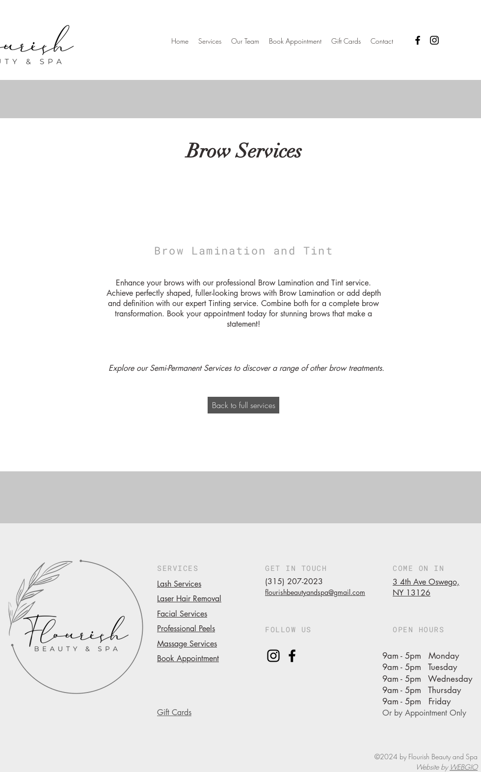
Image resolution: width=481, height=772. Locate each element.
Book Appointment (188, 658)
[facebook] (292, 655)
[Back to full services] (243, 405)
